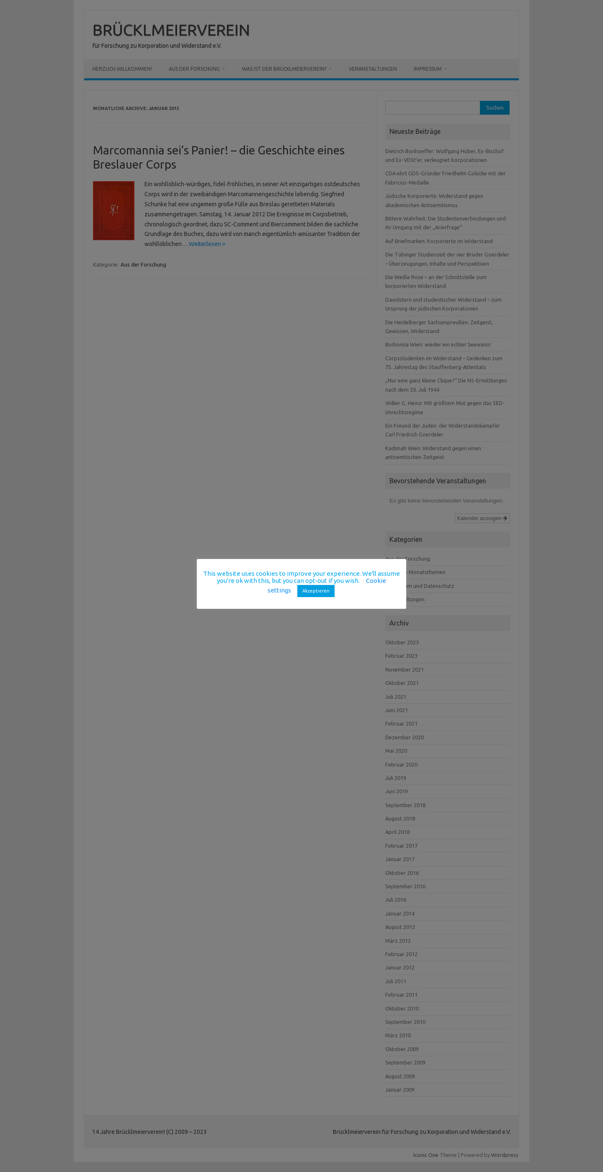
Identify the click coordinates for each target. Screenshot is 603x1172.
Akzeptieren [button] (316, 590)
